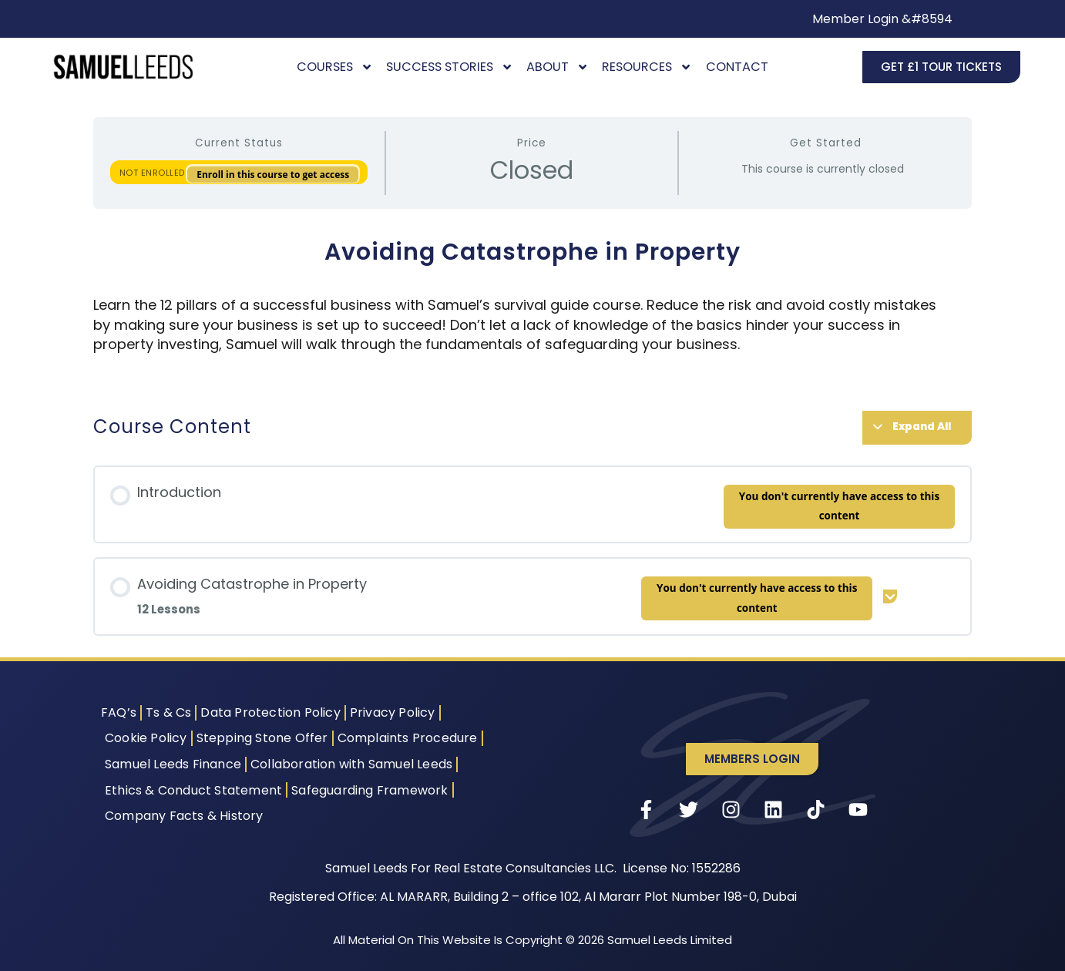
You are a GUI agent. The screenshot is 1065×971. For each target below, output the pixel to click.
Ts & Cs (168, 712)
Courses (335, 66)
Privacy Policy (392, 712)
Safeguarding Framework (369, 790)
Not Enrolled (153, 172)
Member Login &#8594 (882, 19)
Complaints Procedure (408, 738)
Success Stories (449, 66)
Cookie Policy (146, 738)
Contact (737, 67)
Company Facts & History (184, 816)
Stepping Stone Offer (262, 738)
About (557, 66)
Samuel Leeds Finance (173, 764)
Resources (647, 66)
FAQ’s (118, 712)
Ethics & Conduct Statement (193, 790)
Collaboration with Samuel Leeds (351, 764)
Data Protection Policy (270, 712)
